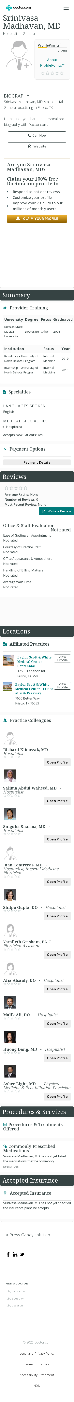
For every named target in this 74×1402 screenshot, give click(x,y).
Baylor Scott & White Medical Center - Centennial (34, 661)
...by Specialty (15, 1298)
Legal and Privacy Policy (37, 1353)
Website (37, 146)
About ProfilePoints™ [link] (52, 62)
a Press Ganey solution (28, 1234)
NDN (37, 1386)
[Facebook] (8, 1254)
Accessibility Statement (37, 1375)
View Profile (62, 658)
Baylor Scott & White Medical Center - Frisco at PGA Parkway (34, 688)
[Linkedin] (15, 1254)
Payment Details (37, 462)
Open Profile (57, 762)
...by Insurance (15, 1291)
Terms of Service (37, 1364)
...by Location (14, 1305)
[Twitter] (22, 1254)
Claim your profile (37, 218)
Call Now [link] (37, 135)
